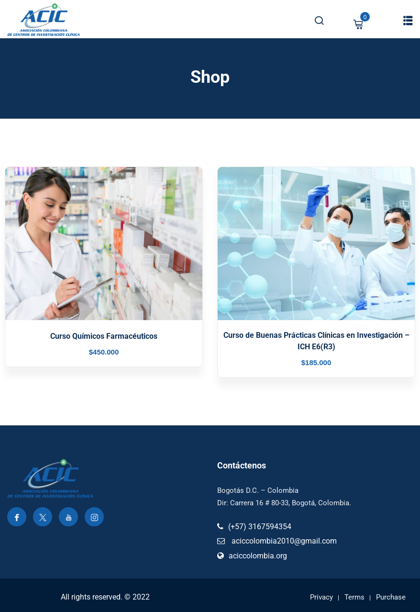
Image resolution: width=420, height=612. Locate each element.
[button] (408, 20)
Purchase (391, 597)
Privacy (321, 597)
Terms (354, 597)
